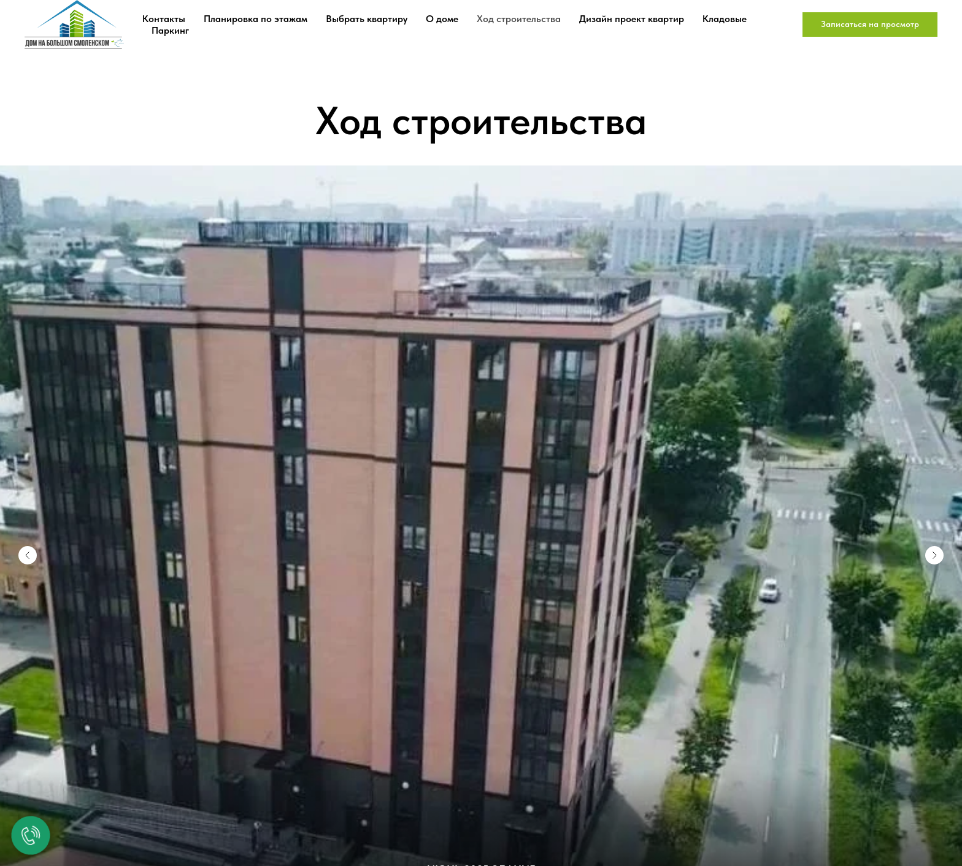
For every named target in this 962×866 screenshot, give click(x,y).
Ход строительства (519, 19)
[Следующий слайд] (934, 524)
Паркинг (170, 30)
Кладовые (724, 19)
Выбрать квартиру (366, 19)
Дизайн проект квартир (631, 19)
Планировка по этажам (255, 19)
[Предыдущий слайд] (27, 524)
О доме (442, 19)
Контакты (163, 19)
